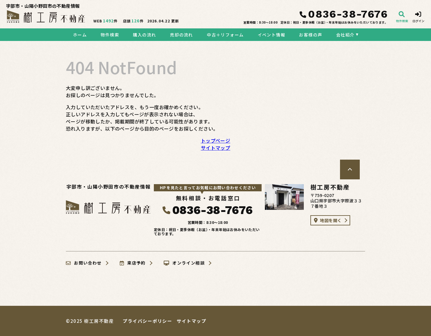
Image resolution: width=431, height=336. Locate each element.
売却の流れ (181, 35)
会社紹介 (345, 35)
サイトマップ (215, 147)
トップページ (215, 140)
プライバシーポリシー (147, 321)
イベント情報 (271, 35)
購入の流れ (144, 35)
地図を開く (328, 220)
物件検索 (110, 35)
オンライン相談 (184, 263)
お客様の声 (310, 35)
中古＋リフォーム (225, 35)
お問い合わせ (84, 263)
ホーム (80, 35)
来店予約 (133, 263)
